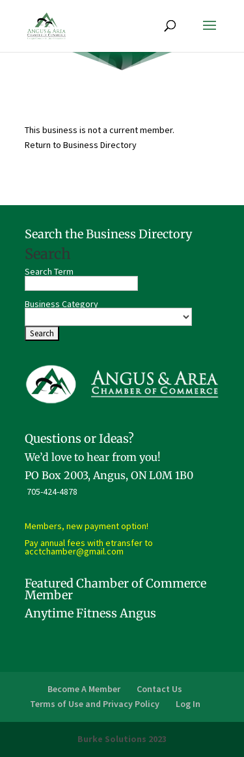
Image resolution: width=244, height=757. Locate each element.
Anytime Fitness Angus (90, 613)
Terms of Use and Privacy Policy (94, 704)
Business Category (61, 304)
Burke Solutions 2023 (122, 739)
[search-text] (81, 283)
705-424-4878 (52, 491)
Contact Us (159, 689)
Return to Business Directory (81, 145)
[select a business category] (108, 317)
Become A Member (83, 689)
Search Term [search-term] (49, 271)
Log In (188, 704)
